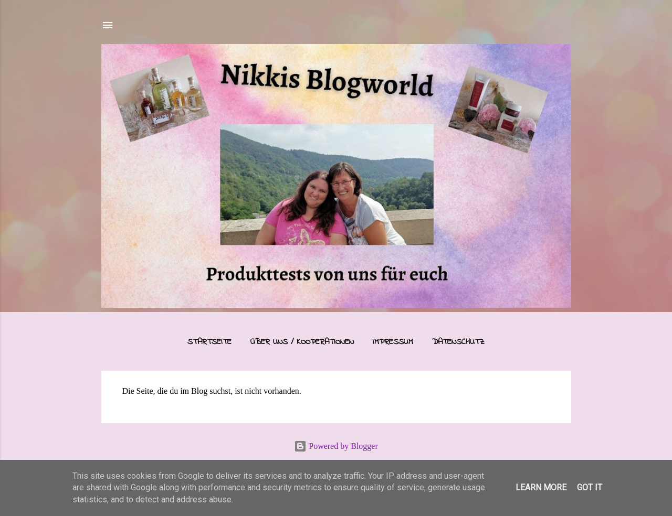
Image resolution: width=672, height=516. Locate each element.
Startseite (209, 342)
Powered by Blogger (336, 446)
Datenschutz (458, 342)
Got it (589, 487)
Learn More (541, 487)
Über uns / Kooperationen (302, 342)
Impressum (393, 342)
